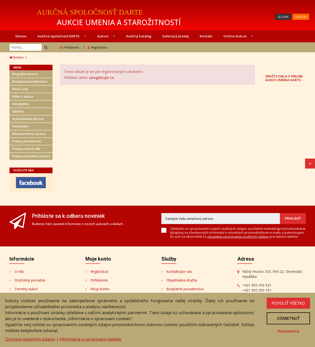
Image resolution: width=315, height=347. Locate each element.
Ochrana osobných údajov (30, 339)
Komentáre (20, 126)
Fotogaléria (20, 104)
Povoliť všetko (288, 303)
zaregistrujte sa (101, 77)
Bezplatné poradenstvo (29, 81)
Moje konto (99, 289)
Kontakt (206, 36)
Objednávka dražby (181, 280)
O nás (19, 271)
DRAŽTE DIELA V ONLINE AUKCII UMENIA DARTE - (284, 78)
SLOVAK (283, 17)
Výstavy (18, 111)
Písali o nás (20, 89)
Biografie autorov (25, 74)
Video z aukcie (22, 96)
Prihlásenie (69, 47)
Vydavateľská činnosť (28, 119)
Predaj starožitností (26, 141)
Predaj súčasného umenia (31, 156)
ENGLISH (301, 17)
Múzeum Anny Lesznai (29, 134)
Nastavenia (288, 331)
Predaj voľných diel (26, 149)
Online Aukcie (238, 36)
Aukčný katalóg (138, 36)
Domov (20, 36)
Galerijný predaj (175, 36)
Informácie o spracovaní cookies (90, 339)
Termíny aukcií (26, 289)
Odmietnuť (288, 318)
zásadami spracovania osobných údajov (238, 236)
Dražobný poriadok (29, 280)
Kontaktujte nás (179, 271)
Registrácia (97, 47)
